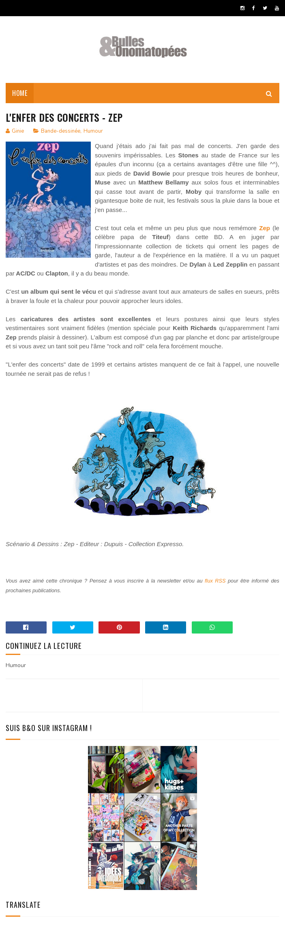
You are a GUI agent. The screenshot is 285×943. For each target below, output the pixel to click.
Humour (93, 131)
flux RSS (215, 581)
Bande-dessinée (60, 131)
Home (19, 93)
